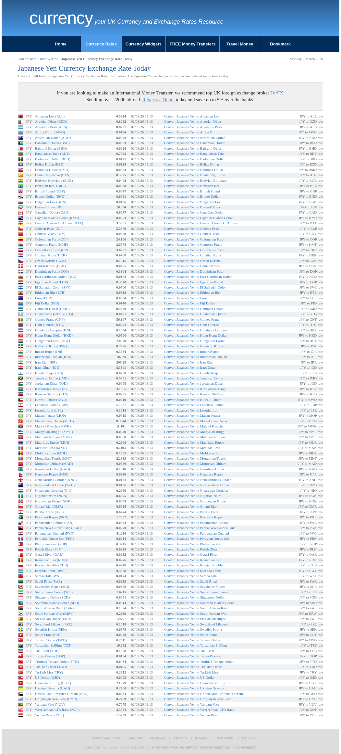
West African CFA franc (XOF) (57, 709)
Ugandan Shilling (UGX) (53, 683)
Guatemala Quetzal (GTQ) (54, 314)
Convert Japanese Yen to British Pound (192, 191)
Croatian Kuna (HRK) (51, 255)
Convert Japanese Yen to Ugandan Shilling (194, 683)
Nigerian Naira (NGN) (51, 496)
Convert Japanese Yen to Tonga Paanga (192, 656)
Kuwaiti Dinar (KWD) (51, 400)
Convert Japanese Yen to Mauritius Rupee (194, 442)
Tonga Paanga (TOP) (50, 656)
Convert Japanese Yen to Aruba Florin (191, 132)
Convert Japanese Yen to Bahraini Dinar (193, 148)
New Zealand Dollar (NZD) (55, 485)
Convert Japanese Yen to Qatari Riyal (191, 554)
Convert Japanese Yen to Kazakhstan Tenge (195, 389)
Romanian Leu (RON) (51, 560)
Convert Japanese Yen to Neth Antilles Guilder (197, 480)
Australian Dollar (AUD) (53, 138)
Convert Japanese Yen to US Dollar (189, 677)
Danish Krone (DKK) (50, 266)
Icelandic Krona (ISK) (51, 346)
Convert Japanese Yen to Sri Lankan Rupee (195, 619)
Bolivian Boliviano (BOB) (54, 180)
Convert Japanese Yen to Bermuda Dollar (193, 170)
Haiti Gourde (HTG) (49, 325)
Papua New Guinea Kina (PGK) (58, 528)
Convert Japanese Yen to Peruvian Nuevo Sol (196, 538)
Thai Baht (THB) (47, 651)
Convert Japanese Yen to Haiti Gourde (191, 325)
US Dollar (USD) (47, 677)
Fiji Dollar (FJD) (47, 303)
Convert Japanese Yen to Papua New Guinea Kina (200, 528)
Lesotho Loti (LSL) (49, 410)
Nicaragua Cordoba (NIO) (53, 490)
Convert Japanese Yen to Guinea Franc (191, 319)
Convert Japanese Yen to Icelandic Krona (193, 346)
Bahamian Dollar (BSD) (52, 143)
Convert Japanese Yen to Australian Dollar (194, 138)
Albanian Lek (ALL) (50, 116)
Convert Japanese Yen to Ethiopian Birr (192, 292)
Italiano (249, 738)
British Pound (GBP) (50, 191)
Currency (61, 17)
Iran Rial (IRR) (46, 362)
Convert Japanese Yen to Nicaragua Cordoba (196, 490)
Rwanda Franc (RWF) (51, 571)
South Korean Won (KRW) (54, 613)
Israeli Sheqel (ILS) (49, 373)
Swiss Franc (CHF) (49, 635)
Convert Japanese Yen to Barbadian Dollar (194, 159)
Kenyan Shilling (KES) (51, 394)
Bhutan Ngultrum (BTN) (52, 175)
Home (61, 44)
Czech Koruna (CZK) (50, 261)
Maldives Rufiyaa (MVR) (53, 437)
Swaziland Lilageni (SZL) (53, 624)
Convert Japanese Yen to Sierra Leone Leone (196, 592)
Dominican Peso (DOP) (52, 271)
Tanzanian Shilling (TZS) (53, 645)
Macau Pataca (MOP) (50, 415)
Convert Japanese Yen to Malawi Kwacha (194, 426)
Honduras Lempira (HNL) (53, 330)
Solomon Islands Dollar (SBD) (57, 603)
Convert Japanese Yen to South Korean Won (195, 613)
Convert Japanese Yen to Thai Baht (189, 651)
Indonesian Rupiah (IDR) (53, 357)
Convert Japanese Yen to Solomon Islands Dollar (199, 603)
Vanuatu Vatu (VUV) (50, 704)
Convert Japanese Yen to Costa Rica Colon (194, 250)
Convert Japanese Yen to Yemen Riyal (191, 715)
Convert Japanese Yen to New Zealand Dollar (196, 485)
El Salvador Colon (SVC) (53, 287)
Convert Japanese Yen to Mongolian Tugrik (195, 458)
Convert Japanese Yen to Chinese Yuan (192, 234)
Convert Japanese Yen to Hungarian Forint (194, 341)
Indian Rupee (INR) (49, 351)
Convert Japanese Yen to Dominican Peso (194, 271)
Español (201, 738)
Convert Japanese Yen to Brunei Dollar (192, 196)
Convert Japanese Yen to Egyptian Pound (193, 282)
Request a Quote (158, 99)
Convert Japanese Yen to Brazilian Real (192, 186)
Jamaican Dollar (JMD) (52, 378)
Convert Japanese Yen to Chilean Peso (191, 228)
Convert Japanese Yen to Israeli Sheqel (192, 373)
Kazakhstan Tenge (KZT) (53, 389)
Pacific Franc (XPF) (49, 512)
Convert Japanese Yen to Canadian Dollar (194, 212)
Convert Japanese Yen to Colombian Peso (194, 239)
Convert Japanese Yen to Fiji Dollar (189, 303)
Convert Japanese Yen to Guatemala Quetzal (196, 314)
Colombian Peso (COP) (52, 239)
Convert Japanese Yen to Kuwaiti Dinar (192, 400)
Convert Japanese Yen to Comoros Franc (193, 244)
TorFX (276, 92)
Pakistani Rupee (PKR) (51, 517)
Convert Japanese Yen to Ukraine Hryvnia (194, 688)
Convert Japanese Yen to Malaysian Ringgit (195, 432)
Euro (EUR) (43, 298)
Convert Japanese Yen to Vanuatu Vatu (191, 704)
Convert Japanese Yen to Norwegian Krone (195, 501)
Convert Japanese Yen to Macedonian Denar (195, 421)
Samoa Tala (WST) (49, 576)
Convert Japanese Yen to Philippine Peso (193, 544)
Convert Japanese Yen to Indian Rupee (191, 351)
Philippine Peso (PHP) (51, 544)
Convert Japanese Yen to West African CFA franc (199, 709)
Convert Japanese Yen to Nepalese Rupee (193, 474)
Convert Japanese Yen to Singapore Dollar (194, 597)
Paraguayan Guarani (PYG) (55, 533)
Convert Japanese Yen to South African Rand (196, 608)
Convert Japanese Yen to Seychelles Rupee (194, 586)
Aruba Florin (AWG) (50, 132)
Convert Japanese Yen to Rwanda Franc (192, 571)
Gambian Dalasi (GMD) (52, 309)
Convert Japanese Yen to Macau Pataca (192, 415)
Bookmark (280, 44)
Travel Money (239, 44)
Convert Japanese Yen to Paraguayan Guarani (196, 533)
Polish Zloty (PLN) (49, 549)
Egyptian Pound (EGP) (51, 282)
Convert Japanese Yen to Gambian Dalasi (193, 309)
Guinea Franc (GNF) (50, 319)
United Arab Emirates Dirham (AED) (62, 694)
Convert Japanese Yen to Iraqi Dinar (190, 367)
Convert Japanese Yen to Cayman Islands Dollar (198, 218)
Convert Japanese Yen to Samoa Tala (190, 576)
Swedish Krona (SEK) (51, 629)
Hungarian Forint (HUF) (52, 341)
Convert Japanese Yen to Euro (185, 298)
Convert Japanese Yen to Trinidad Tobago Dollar (199, 661)
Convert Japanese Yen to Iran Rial (188, 362)
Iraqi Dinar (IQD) (47, 367)
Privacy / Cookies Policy (204, 747)
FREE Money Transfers (193, 44)
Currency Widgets (144, 44)
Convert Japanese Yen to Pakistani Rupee (193, 517)
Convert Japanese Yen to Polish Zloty (191, 549)
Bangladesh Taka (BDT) (52, 153)
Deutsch (180, 738)
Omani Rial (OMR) (49, 506)
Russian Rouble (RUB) (51, 565)
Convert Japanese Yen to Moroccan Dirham (195, 463)
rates (54, 59)
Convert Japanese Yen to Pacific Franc (191, 512)
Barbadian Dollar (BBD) (52, 159)
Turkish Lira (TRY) (49, 672)
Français (157, 738)
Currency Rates (101, 44)
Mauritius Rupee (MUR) (52, 442)
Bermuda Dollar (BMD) (52, 170)
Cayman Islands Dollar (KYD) (57, 218)
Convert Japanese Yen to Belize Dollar (191, 164)
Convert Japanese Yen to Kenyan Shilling (194, 394)
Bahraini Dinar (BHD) (51, 148)
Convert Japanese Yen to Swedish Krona (193, 629)
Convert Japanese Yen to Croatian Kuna (192, 255)
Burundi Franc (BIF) (50, 207)
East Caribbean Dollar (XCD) (56, 276)
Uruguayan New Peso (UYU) (56, 699)
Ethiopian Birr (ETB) (50, 292)
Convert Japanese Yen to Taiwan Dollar (192, 640)
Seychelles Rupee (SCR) (52, 586)
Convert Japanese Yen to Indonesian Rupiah (195, 357)
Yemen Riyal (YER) (49, 715)
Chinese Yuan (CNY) (50, 234)
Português (224, 738)
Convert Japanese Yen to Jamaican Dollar (194, 378)
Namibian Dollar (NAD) (52, 469)
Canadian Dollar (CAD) (52, 212)
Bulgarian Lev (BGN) (51, 202)
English (135, 738)
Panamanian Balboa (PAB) (54, 523)
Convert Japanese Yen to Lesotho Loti (191, 410)
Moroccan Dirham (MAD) (54, 463)
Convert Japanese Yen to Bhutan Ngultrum (194, 175)
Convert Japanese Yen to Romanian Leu (192, 560)
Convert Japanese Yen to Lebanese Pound (194, 405)
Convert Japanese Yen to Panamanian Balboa (196, 523)
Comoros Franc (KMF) (51, 244)
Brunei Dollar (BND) (50, 196)
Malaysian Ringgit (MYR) (54, 432)
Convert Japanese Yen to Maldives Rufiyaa (194, 437)
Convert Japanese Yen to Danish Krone (192, 266)
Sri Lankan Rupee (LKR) (53, 619)
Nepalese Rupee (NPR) (51, 474)
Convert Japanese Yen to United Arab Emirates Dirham (203, 694)
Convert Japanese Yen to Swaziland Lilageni (196, 624)
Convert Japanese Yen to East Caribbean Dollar (198, 276)
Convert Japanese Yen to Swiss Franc (190, 635)
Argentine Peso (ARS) (51, 127)
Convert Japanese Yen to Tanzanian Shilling (195, 645)
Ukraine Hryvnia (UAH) (52, 688)
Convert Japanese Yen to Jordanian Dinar (193, 383)
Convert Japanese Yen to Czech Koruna (192, 261)
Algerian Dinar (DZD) (51, 121)
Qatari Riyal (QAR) (49, 554)
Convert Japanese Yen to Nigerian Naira (193, 496)
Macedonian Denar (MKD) (54, 421)
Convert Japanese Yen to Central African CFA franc (201, 223)
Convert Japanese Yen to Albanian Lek (191, 116)
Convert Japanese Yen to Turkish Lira (191, 672)
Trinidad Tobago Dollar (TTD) (57, 661)
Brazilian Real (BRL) (50, 186)
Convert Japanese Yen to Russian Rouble (193, 565)
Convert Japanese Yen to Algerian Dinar (193, 121)
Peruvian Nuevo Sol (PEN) (54, 538)
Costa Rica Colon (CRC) (53, 250)
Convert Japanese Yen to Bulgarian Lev (192, 202)
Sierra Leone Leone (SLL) (54, 592)
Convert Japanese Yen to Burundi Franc (192, 207)
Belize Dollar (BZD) (50, 164)
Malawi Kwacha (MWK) (53, 426)
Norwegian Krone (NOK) (53, 501)
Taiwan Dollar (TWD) (51, 640)
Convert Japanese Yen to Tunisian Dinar (193, 667)
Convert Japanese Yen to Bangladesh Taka (194, 153)
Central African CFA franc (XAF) (59, 223)
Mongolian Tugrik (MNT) (53, 458)
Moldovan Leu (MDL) (51, 453)
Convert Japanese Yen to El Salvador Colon (195, 287)
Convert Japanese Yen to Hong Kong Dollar (195, 335)
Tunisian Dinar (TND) (51, 667)
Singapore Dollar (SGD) (52, 597)
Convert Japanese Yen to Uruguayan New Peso (197, 699)
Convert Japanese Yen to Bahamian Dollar (194, 143)
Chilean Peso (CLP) (49, 228)
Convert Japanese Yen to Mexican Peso (192, 448)
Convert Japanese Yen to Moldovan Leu (192, 453)
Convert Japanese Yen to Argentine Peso (193, 127)
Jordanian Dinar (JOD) (51, 383)
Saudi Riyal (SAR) (48, 581)
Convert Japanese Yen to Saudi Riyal (190, 581)
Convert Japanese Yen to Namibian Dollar (194, 469)
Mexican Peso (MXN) (51, 448)
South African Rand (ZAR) (54, 608)
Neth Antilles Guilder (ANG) (56, 480)
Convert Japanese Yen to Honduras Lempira (195, 330)
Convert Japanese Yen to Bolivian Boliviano (195, 180)
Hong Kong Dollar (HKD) (54, 335)
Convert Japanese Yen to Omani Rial (190, 506)
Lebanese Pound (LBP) (51, 405)
